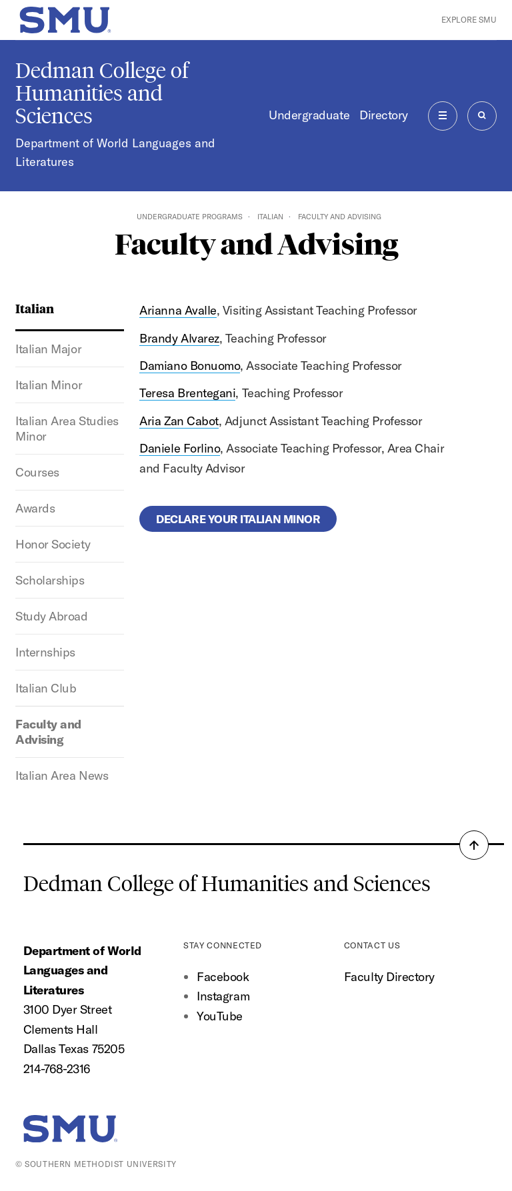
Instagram (223, 996)
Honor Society (52, 544)
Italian (270, 216)
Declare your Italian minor (238, 519)
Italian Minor (48, 385)
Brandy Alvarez (179, 338)
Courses (37, 472)
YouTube (220, 1016)
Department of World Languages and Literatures (115, 152)
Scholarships (49, 580)
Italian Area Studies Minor (67, 428)
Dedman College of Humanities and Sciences (102, 93)
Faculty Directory (389, 976)
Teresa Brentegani (187, 393)
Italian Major (48, 349)
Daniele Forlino (179, 448)
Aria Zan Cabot (179, 421)
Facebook (223, 976)
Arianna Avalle (178, 310)
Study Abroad (51, 616)
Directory (383, 115)
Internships (45, 652)
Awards (35, 508)
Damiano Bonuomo (189, 365)
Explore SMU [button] (469, 20)
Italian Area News (61, 775)
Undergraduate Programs (190, 216)
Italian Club (45, 688)
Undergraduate (309, 115)
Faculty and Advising (48, 731)
